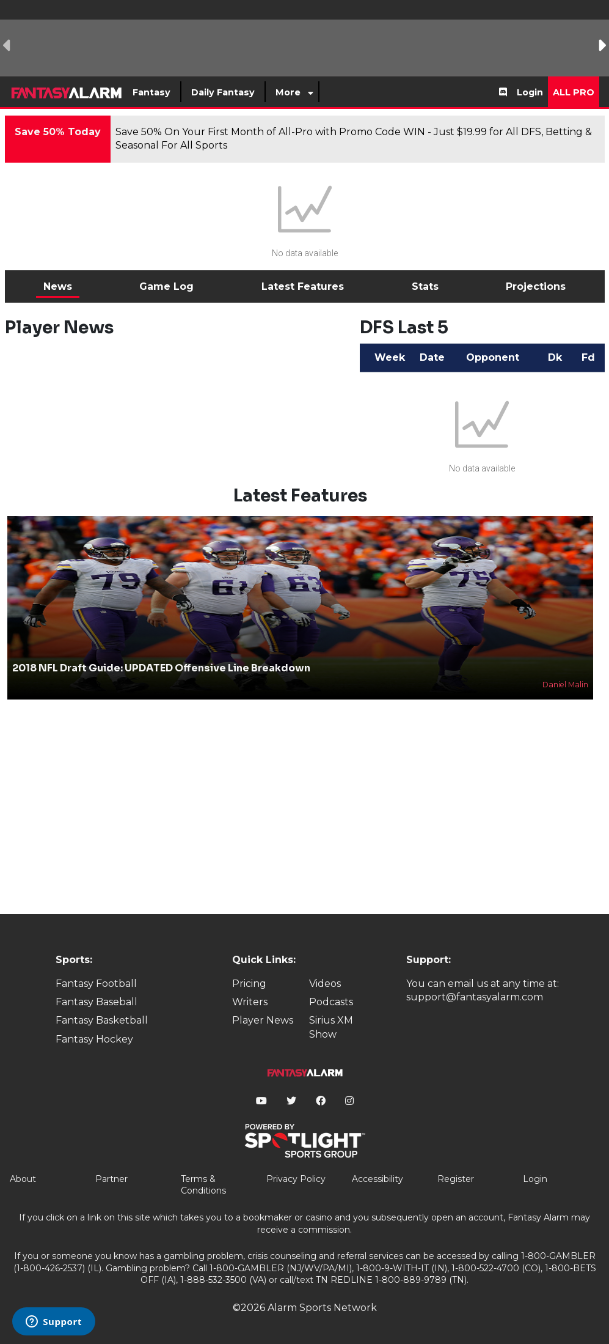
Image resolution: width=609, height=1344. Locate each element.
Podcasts (331, 1002)
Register (455, 1178)
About (23, 1178)
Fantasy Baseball (96, 1002)
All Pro (573, 92)
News (57, 286)
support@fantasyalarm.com (474, 997)
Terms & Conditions (203, 1185)
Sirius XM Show (331, 1026)
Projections (536, 286)
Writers (250, 1002)
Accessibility (377, 1178)
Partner (111, 1178)
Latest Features (302, 286)
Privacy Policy (296, 1178)
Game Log (166, 286)
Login (530, 92)
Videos (325, 983)
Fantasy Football (96, 983)
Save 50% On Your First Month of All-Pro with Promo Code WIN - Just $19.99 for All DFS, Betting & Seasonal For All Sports (353, 138)
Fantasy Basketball (102, 1020)
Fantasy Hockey (94, 1039)
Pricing (249, 983)
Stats (425, 286)
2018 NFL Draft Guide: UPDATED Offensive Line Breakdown (161, 668)
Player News (262, 1020)
